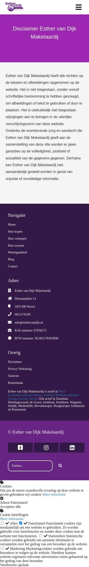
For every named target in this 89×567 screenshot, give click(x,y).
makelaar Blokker (54, 395)
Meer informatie (54, 494)
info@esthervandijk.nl (29, 322)
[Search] (60, 465)
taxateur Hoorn (27, 398)
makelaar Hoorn (31, 395)
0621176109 (22, 314)
